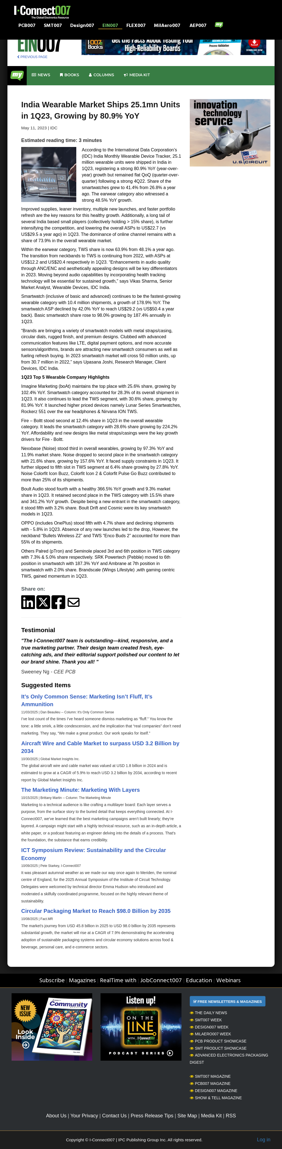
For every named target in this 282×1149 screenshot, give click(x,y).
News (41, 75)
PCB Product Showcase (218, 1041)
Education (199, 981)
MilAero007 (167, 26)
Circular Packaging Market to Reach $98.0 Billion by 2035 (95, 911)
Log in (263, 1139)
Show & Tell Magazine (216, 1098)
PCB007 (27, 26)
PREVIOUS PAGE (32, 57)
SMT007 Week (206, 1020)
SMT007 (53, 26)
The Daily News (208, 1013)
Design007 (82, 26)
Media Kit (211, 1115)
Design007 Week (209, 1027)
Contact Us (114, 1115)
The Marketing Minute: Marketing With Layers (80, 790)
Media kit (137, 75)
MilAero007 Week (210, 1034)
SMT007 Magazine (210, 1076)
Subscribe (52, 981)
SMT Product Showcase (218, 1048)
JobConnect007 (161, 981)
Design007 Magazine (213, 1090)
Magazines (82, 981)
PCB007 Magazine (210, 1083)
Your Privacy (84, 1115)
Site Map (187, 1115)
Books (69, 75)
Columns (101, 75)
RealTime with (118, 981)
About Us (56, 1115)
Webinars (228, 981)
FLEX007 (136, 26)
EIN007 (110, 26)
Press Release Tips (152, 1115)
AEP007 (198, 26)
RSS (231, 1115)
